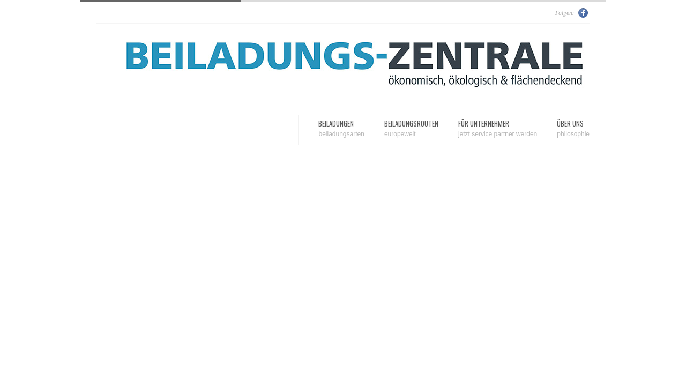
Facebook (584, 13)
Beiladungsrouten (411, 128)
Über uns (573, 128)
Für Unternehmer (497, 128)
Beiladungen (341, 128)
